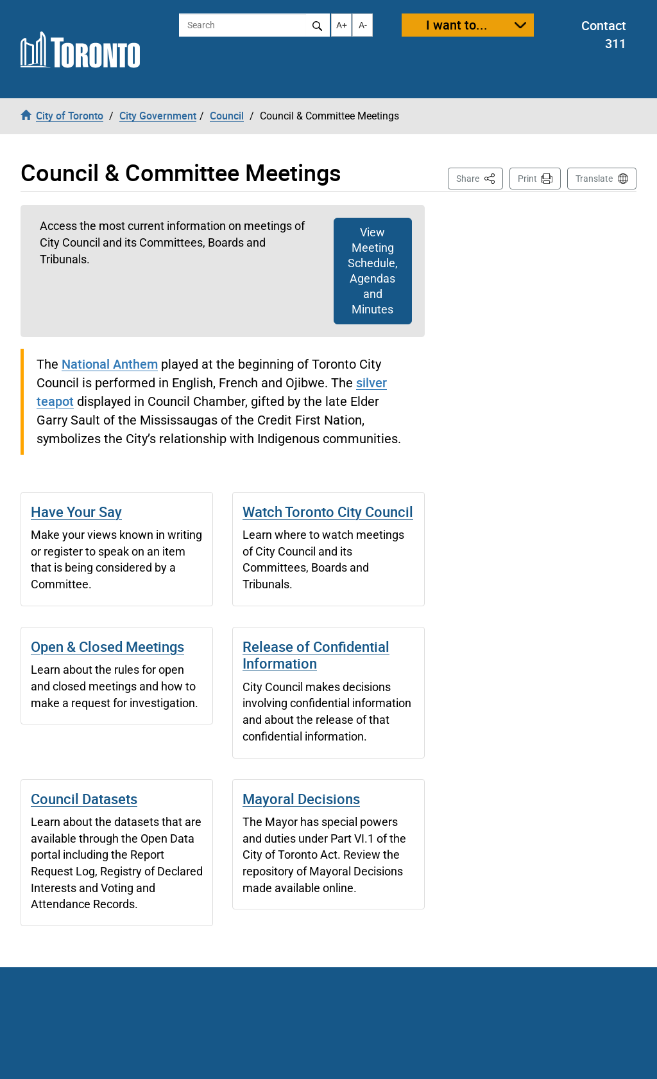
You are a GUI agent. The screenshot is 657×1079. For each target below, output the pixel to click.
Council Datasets (84, 798)
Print (527, 178)
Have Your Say (76, 511)
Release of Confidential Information (316, 654)
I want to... (457, 24)
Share (479, 177)
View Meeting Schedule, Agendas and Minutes (373, 270)
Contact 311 (603, 35)
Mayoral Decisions (301, 798)
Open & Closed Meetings (107, 646)
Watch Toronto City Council (328, 511)
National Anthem (110, 364)
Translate (594, 178)
